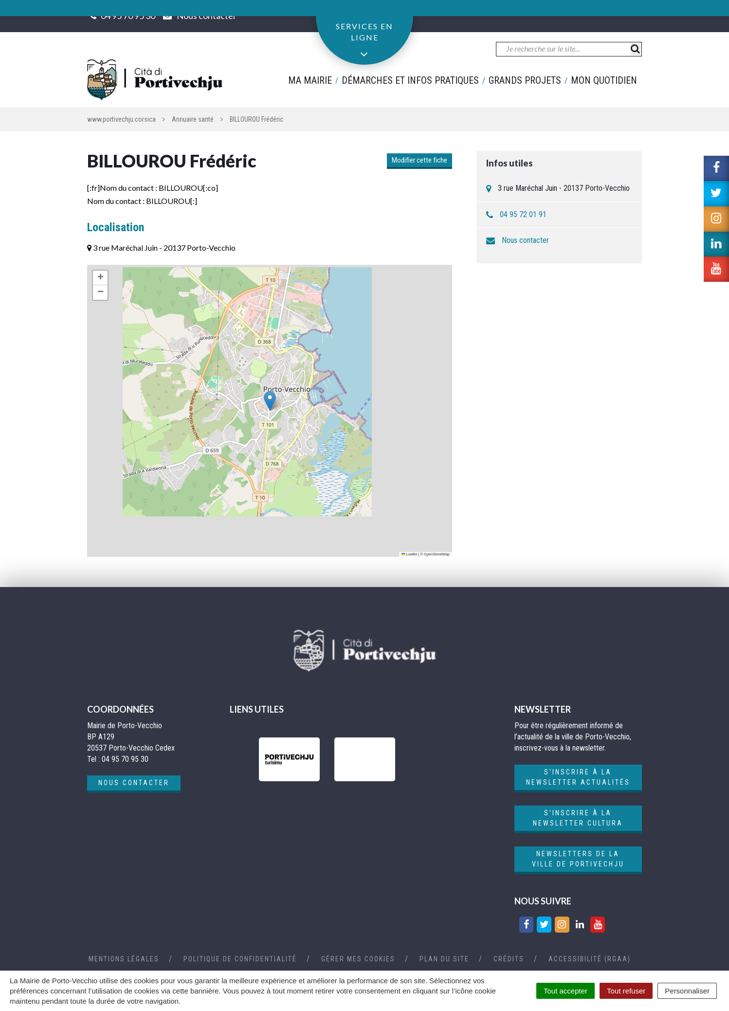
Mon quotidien (604, 80)
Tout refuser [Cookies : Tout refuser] (626, 991)
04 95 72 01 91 (523, 214)
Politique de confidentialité (240, 959)
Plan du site (444, 959)
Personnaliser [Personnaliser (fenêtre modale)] (687, 991)
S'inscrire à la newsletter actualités (578, 777)
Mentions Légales (124, 959)
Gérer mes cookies (358, 959)
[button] (270, 401)
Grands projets (525, 80)
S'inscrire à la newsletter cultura (578, 818)
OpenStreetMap (437, 554)
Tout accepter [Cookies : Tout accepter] (565, 991)
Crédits (508, 959)
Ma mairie (310, 80)
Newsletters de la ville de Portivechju (578, 859)
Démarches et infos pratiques (410, 80)
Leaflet (409, 554)
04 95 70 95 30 (128, 15)
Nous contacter (525, 240)
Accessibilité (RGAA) (589, 959)
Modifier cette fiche (419, 160)
